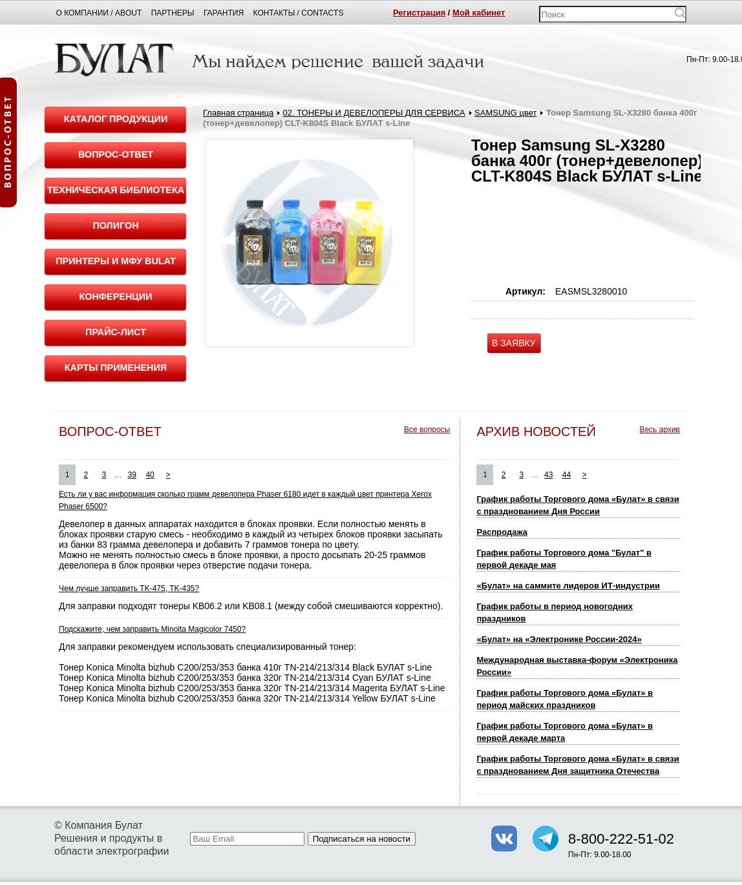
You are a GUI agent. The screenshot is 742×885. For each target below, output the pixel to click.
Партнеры (173, 12)
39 (132, 474)
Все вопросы (427, 429)
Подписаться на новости (361, 839)
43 (548, 474)
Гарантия (224, 12)
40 (149, 474)
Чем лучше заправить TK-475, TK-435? (129, 588)
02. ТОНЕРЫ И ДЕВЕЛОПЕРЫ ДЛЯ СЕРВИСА (374, 113)
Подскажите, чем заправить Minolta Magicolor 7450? (152, 629)
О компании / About (99, 12)
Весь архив (659, 429)
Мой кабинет (478, 12)
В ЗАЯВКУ (514, 343)
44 (566, 474)
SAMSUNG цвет (505, 113)
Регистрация (419, 12)
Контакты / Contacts (298, 12)
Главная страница (238, 113)
